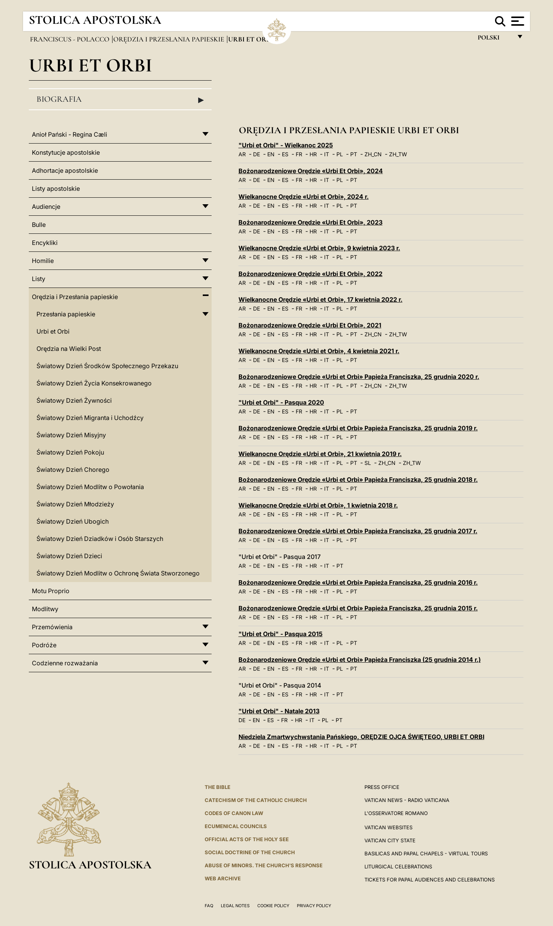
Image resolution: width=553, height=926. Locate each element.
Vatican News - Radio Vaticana (406, 800)
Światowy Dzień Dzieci (69, 556)
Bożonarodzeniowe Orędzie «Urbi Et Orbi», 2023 (310, 222)
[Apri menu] (516, 21)
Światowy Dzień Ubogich (72, 521)
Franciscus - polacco (70, 39)
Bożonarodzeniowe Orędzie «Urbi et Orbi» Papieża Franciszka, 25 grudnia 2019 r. (358, 428)
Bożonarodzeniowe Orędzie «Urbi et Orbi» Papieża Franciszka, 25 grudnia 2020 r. (358, 376)
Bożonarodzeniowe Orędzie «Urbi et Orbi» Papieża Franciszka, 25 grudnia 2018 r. (358, 479)
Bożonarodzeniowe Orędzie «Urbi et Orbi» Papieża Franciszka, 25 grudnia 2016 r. (358, 582)
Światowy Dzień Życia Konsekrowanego (94, 383)
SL (367, 463)
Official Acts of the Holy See (247, 839)
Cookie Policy (273, 905)
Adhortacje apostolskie (65, 170)
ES (285, 154)
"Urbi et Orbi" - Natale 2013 (279, 711)
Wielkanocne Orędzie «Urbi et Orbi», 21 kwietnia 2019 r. (320, 454)
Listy (38, 279)
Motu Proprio (51, 591)
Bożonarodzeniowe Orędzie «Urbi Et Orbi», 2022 (310, 274)
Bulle (39, 224)
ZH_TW (398, 154)
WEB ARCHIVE (223, 878)
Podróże (44, 645)
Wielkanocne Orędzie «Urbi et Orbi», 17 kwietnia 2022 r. (320, 299)
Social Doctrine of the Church (250, 852)
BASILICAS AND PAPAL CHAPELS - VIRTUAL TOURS (426, 853)
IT (326, 154)
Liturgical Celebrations (398, 866)
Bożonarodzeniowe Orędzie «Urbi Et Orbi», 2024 (310, 171)
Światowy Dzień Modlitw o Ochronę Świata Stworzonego (118, 573)
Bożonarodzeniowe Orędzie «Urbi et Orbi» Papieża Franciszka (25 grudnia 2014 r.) (359, 659)
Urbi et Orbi (53, 331)
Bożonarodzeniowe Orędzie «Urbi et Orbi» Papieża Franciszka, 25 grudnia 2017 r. (357, 531)
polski (495, 39)
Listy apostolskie (56, 188)
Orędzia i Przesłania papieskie (169, 39)
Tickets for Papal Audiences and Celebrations (429, 879)
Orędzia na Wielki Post (68, 348)
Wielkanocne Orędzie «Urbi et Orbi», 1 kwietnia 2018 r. (318, 505)
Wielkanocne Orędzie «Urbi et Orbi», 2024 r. (303, 196)
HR (313, 154)
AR (242, 154)
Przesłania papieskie (65, 314)
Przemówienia (52, 627)
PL (339, 154)
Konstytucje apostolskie (66, 152)
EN (271, 154)
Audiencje (46, 206)
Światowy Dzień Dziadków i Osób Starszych (99, 538)
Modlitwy (45, 609)
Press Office (381, 787)
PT (353, 154)
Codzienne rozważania (65, 663)
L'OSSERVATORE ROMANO (396, 813)
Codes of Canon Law (234, 813)
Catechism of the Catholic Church (256, 800)
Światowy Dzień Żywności (74, 400)
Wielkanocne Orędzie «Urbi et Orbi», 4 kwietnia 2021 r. (318, 351)
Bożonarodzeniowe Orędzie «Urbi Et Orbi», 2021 (309, 325)
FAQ (209, 905)
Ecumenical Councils (236, 826)
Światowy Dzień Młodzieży (75, 504)
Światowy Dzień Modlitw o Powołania (90, 487)
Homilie (43, 261)
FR (299, 154)
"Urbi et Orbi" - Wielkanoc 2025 (285, 145)
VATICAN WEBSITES (388, 827)
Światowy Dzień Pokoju (70, 452)
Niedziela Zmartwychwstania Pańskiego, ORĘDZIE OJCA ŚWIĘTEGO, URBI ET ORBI (361, 737)
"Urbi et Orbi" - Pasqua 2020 (281, 402)
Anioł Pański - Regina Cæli (69, 134)
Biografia (120, 99)
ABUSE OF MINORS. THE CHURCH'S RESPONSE (264, 865)
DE (256, 154)
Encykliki (45, 242)
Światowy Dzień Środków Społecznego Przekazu (107, 366)
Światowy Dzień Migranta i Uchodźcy (90, 418)
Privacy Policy (314, 905)
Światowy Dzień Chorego (72, 469)
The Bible (217, 787)
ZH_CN (373, 154)
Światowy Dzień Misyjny (71, 435)
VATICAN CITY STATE (390, 840)
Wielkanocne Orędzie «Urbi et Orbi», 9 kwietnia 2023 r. (319, 248)
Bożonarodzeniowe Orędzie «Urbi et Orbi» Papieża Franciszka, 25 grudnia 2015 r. (358, 608)
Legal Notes (235, 905)
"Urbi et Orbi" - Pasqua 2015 (280, 634)
